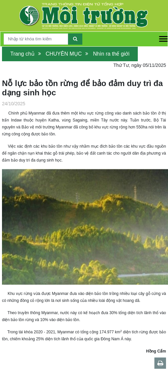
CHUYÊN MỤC (63, 54)
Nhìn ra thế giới (111, 54)
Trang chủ (22, 54)
